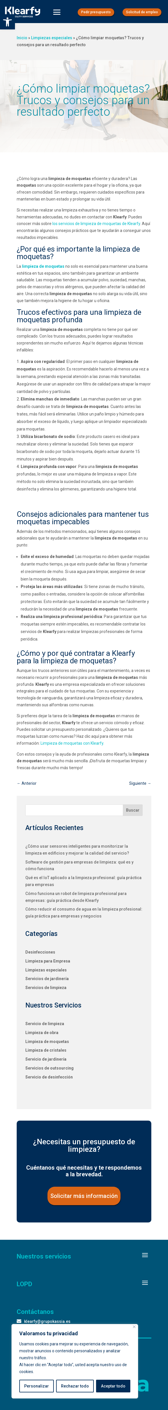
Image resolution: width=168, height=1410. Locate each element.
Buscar (133, 810)
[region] (75, 1361)
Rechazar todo (75, 1386)
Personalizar (36, 1386)
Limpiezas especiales (51, 37)
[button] (7, 21)
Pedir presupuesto (96, 12)
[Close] (134, 1326)
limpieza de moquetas (43, 266)
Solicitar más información (84, 1195)
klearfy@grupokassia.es (47, 1321)
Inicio (22, 37)
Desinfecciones (40, 952)
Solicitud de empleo (142, 12)
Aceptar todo (113, 1386)
